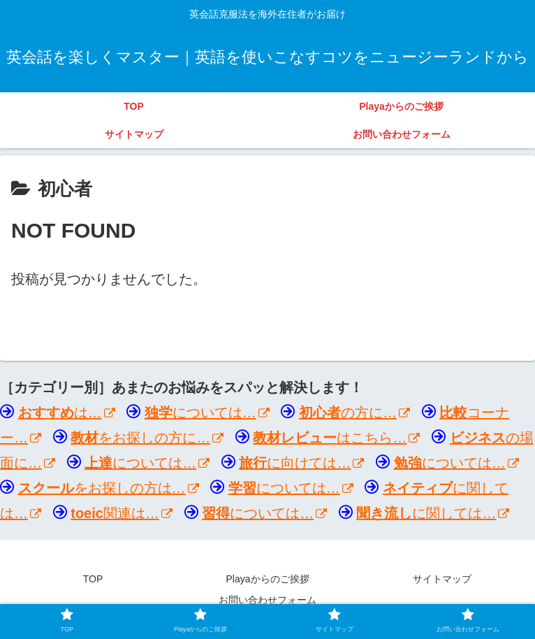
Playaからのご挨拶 (267, 578)
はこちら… (336, 437)
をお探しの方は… (108, 488)
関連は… (122, 513)
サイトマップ (442, 578)
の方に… (354, 412)
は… (66, 412)
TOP (93, 578)
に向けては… (301, 463)
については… (207, 412)
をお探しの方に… (147, 437)
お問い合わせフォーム (267, 599)
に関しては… (432, 513)
